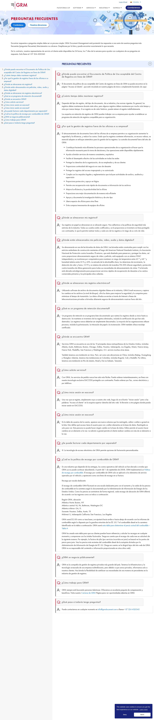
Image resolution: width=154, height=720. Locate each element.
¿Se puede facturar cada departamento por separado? (25, 110)
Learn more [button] (144, 709)
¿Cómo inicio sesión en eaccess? (16, 104)
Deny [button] (125, 714)
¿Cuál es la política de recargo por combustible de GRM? (26, 113)
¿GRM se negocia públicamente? (17, 116)
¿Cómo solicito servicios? (14, 102)
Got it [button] (142, 714)
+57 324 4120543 (132, 609)
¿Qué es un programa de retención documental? (23, 96)
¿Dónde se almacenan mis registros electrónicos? (23, 93)
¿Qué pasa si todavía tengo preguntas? (19, 122)
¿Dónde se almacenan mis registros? (18, 84)
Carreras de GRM (88, 592)
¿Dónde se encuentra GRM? (15, 99)
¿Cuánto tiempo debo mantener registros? (20, 75)
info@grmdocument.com (107, 609)
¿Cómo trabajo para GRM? (15, 119)
